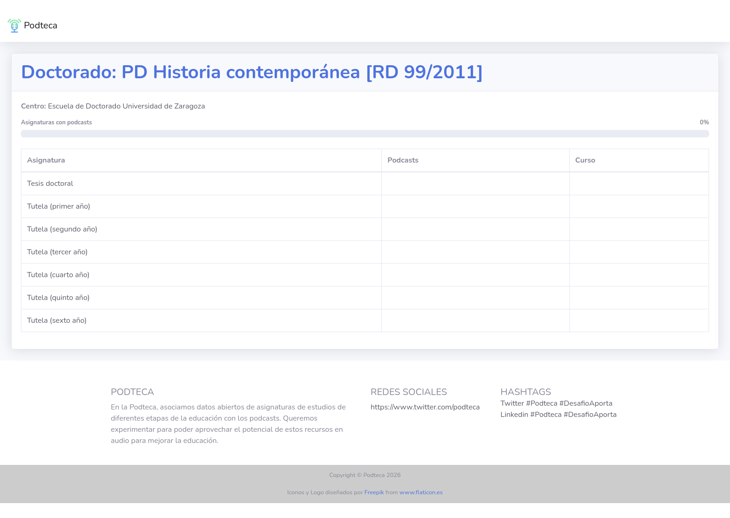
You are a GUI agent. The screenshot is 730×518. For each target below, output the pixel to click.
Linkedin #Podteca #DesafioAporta (558, 414)
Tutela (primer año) (58, 206)
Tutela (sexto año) (57, 320)
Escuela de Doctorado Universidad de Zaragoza (126, 106)
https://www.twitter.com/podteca (425, 407)
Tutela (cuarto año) (58, 275)
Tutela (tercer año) (57, 252)
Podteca (32, 26)
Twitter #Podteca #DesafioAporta (556, 403)
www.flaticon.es (421, 492)
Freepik (374, 492)
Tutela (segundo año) (62, 229)
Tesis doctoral (50, 183)
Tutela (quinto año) (58, 298)
